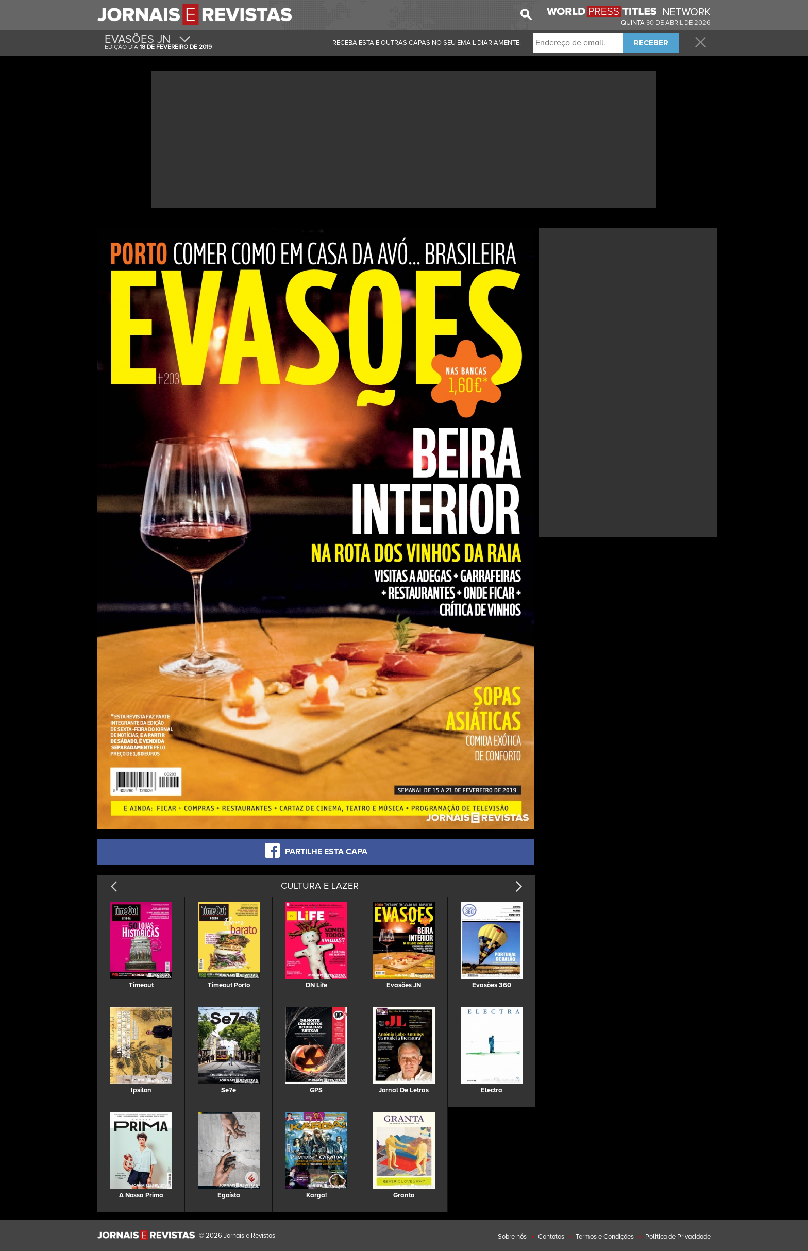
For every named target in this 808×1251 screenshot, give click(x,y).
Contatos (551, 1236)
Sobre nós (512, 1236)
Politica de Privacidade (678, 1236)
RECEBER (651, 42)
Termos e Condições (605, 1236)
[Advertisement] (404, 138)
